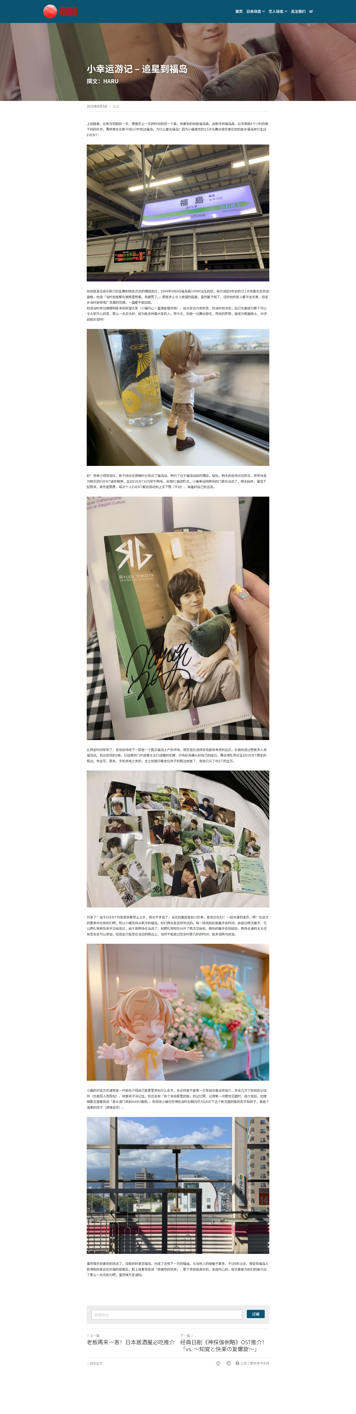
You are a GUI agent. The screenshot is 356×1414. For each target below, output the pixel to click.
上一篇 (93, 1335)
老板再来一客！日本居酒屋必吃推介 (131, 1342)
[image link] (60, 11)
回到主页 (95, 1363)
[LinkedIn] (218, 1363)
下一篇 (186, 1335)
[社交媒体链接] (311, 11)
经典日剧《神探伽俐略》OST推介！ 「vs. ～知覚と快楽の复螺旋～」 (223, 1345)
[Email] (228, 1363)
